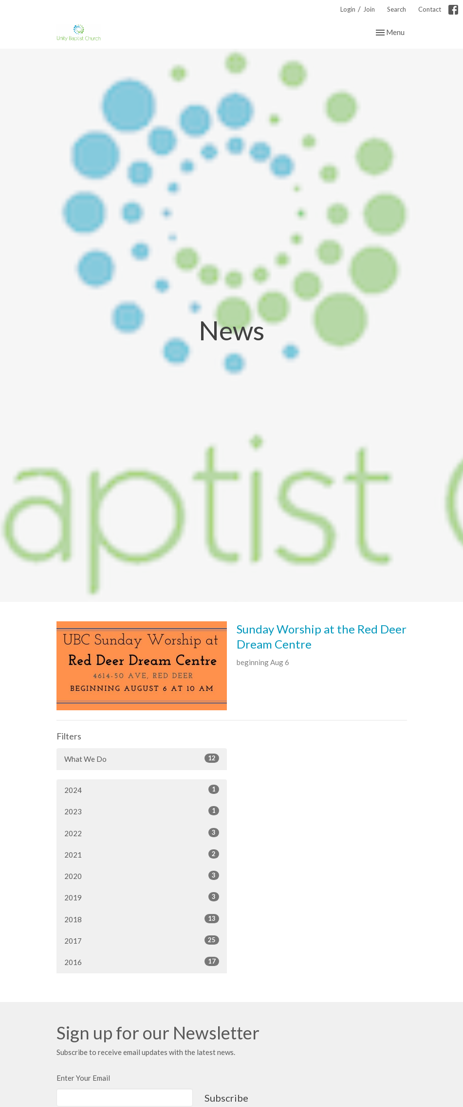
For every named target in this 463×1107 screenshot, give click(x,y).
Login (347, 9)
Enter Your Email (83, 1077)
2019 (141, 897)
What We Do (141, 758)
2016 (141, 961)
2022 (141, 833)
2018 (141, 919)
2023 (141, 811)
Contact (429, 9)
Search (396, 9)
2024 (141, 789)
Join (369, 9)
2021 (141, 854)
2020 (141, 875)
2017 (141, 940)
